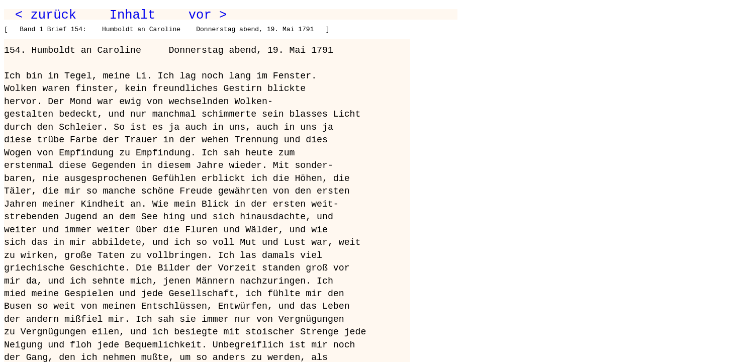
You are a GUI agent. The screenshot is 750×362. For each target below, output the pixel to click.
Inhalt (133, 15)
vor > (208, 15)
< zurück (45, 15)
